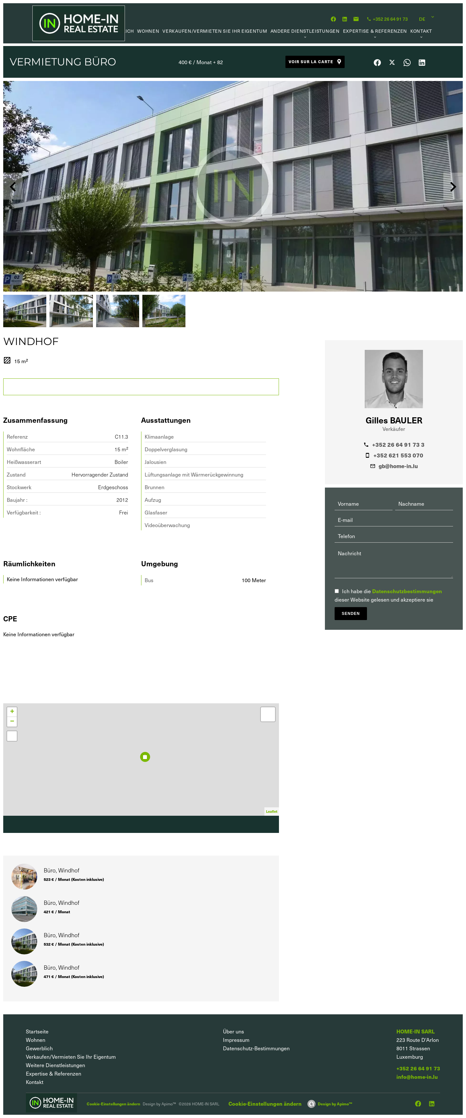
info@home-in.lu (417, 1076)
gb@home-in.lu (398, 466)
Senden (351, 613)
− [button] (12, 722)
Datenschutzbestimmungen (407, 591)
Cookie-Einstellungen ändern (113, 1103)
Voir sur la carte (316, 61)
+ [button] (12, 712)
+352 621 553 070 (398, 455)
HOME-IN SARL (415, 1031)
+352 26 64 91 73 (418, 1068)
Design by (335, 1103)
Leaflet (271, 811)
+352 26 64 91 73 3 (398, 444)
